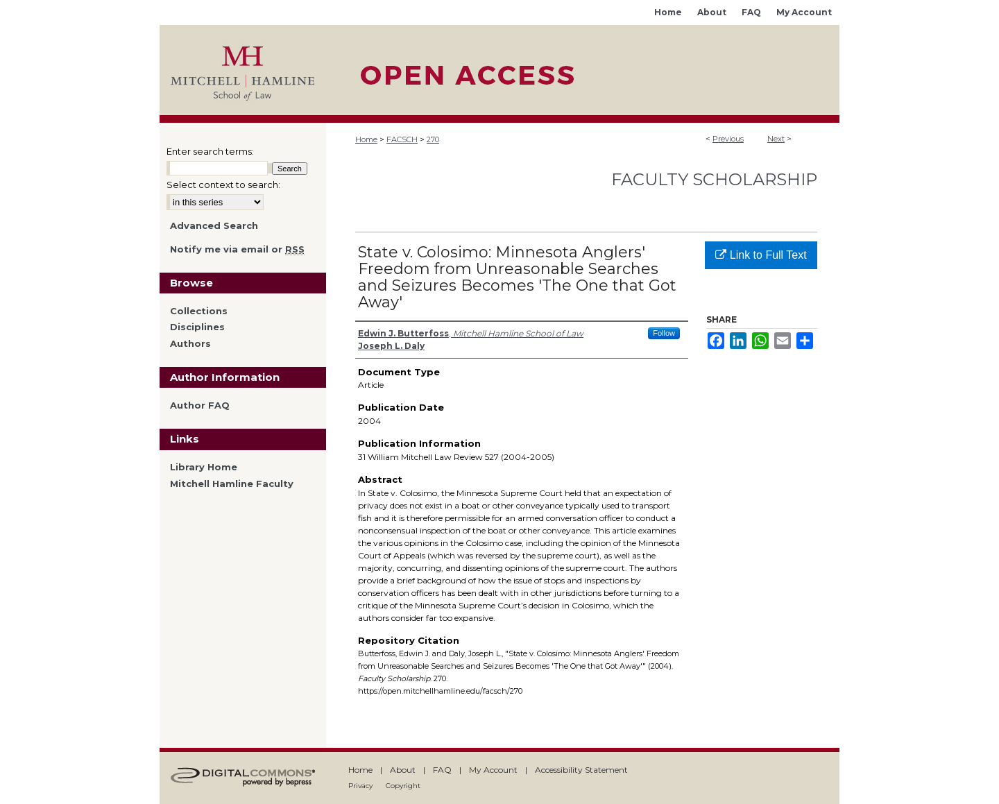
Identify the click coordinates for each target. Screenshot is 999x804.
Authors (190, 344)
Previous (728, 139)
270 (433, 139)
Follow (664, 333)
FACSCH (402, 139)
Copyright (403, 785)
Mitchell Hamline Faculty (231, 484)
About (403, 769)
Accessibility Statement (581, 769)
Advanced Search (214, 225)
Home (366, 139)
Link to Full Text (760, 255)
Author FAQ (200, 405)
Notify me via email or (237, 249)
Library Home (203, 467)
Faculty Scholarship (714, 179)
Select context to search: (223, 184)
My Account (493, 769)
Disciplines (197, 327)
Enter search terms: (210, 151)
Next (776, 139)
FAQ (442, 769)
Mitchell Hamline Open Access (582, 70)
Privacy (360, 785)
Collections (199, 311)
